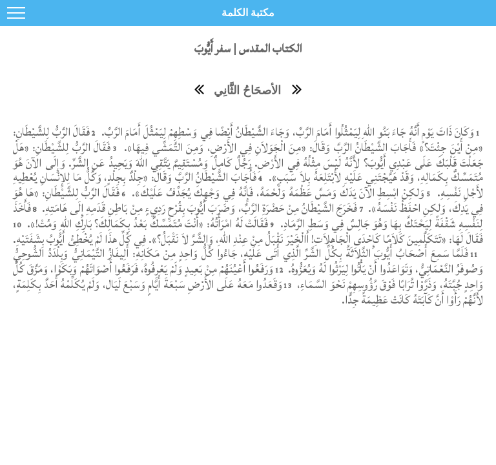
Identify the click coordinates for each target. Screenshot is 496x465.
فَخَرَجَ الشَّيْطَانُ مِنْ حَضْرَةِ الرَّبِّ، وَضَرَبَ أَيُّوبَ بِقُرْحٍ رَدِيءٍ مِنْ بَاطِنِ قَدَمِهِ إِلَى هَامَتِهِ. (198, 208)
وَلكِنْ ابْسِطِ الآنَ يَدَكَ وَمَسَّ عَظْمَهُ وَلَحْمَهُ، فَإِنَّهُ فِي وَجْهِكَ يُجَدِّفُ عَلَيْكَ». (277, 192)
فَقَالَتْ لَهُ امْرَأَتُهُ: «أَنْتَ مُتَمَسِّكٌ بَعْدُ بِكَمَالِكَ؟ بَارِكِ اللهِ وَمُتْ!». (147, 223)
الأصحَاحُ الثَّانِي (247, 90)
